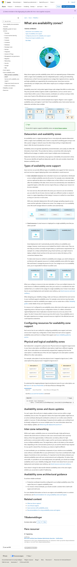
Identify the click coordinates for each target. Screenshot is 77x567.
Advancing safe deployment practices (50, 424)
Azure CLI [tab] (27, 390)
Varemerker (14, 562)
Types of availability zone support (34, 33)
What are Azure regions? (34, 503)
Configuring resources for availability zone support (38, 36)
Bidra (42, 560)
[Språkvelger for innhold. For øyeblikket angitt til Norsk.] (5, 556)
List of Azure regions (61, 128)
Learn (25, 18)
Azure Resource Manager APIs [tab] (51, 390)
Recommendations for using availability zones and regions (50, 495)
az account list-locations (37, 393)
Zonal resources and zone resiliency (61, 464)
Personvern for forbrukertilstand (62, 560)
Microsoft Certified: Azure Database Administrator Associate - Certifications (43, 538)
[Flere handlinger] (73, 18)
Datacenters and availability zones (34, 31)
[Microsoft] (3, 2)
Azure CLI (29, 385)
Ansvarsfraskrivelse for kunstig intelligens (12, 560)
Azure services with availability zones (37, 508)
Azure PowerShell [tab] (37, 390)
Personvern (48, 560)
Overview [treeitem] (5, 26)
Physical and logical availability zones (35, 38)
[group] (50, 401)
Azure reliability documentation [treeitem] (11, 24)
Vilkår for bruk (5, 562)
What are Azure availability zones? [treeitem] (11, 75)
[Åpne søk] (68, 2)
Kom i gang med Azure (68, 6)
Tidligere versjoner (28, 560)
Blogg (36, 560)
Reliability (35, 18)
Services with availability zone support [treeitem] (12, 80)
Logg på (73, 2)
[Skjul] (18, 17)
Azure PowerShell (38, 385)
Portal (58, 6)
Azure (30, 18)
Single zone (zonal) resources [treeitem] (12, 83)
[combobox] (11, 21)
